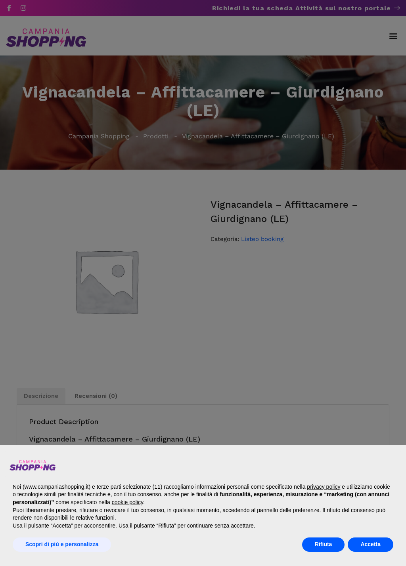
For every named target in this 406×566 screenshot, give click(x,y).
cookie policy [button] (127, 502)
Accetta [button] (370, 544)
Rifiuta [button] (323, 544)
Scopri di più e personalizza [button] (61, 544)
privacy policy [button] (323, 487)
